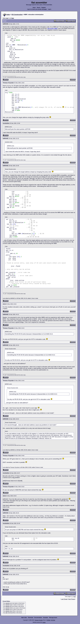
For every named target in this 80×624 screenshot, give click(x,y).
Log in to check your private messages (37, 9)
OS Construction (17, 14)
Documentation (38, 617)
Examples (45, 617)
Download (30, 617)
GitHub (48, 620)
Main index (24, 617)
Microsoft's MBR (52, 28)
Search (38, 7)
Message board (53, 617)
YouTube (53, 620)
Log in (49, 9)
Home (34, 7)
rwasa (44, 622)
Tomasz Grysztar (38, 620)
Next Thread (71, 599)
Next (12, 18)
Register (43, 7)
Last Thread (64, 599)
